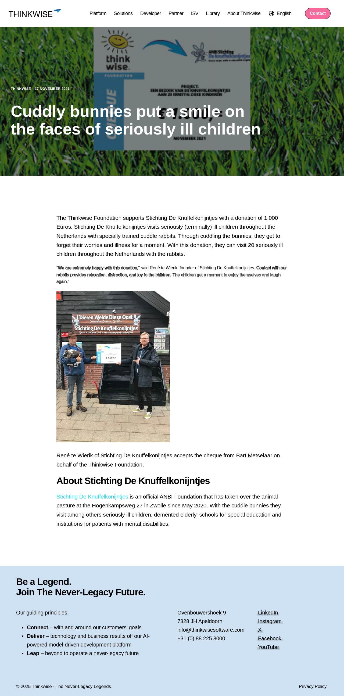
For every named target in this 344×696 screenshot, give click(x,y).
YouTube (268, 647)
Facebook (269, 638)
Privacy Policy (313, 686)
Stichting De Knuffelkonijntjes (92, 496)
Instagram (270, 621)
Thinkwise (21, 89)
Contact (318, 13)
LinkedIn (268, 613)
